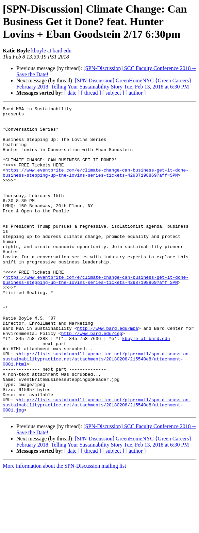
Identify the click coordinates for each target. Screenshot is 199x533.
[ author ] (136, 93)
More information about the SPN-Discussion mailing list (64, 527)
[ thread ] (91, 93)
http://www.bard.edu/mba (107, 373)
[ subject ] (113, 93)
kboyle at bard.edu (51, 50)
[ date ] (72, 93)
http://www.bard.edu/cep (91, 379)
